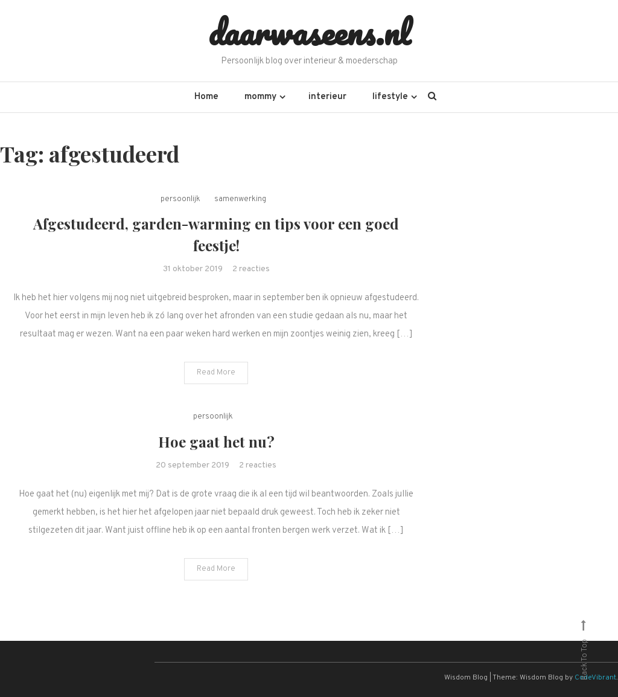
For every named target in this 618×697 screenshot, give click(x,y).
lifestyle (390, 97)
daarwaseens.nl (309, 32)
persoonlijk (180, 199)
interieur (327, 97)
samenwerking (240, 199)
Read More (216, 372)
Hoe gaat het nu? (216, 441)
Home (206, 97)
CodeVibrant (595, 678)
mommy (260, 97)
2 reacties (251, 269)
